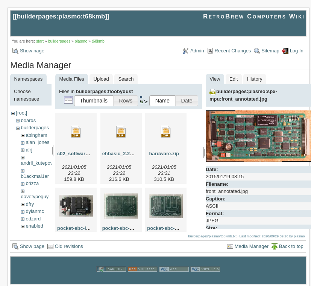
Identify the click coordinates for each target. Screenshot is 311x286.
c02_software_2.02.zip (83, 153)
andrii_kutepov (37, 163)
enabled (34, 226)
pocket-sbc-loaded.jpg (83, 228)
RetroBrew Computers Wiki (254, 16)
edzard (33, 219)
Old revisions (69, 245)
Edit (233, 79)
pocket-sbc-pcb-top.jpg (174, 228)
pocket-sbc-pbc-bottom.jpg (133, 228)
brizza (32, 183)
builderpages (59, 41)
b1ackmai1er (35, 176)
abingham (36, 135)
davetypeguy (35, 196)
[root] (21, 113)
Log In (296, 51)
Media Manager (252, 245)
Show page (32, 51)
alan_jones (37, 142)
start (40, 41)
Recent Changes (233, 51)
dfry (30, 204)
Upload (101, 79)
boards (28, 120)
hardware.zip (164, 153)
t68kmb (98, 41)
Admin (197, 51)
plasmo (81, 41)
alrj (29, 150)
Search (126, 79)
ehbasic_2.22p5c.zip (125, 153)
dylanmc (35, 211)
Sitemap (270, 51)
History (254, 79)
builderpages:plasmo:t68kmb (61, 16)
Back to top (291, 245)
